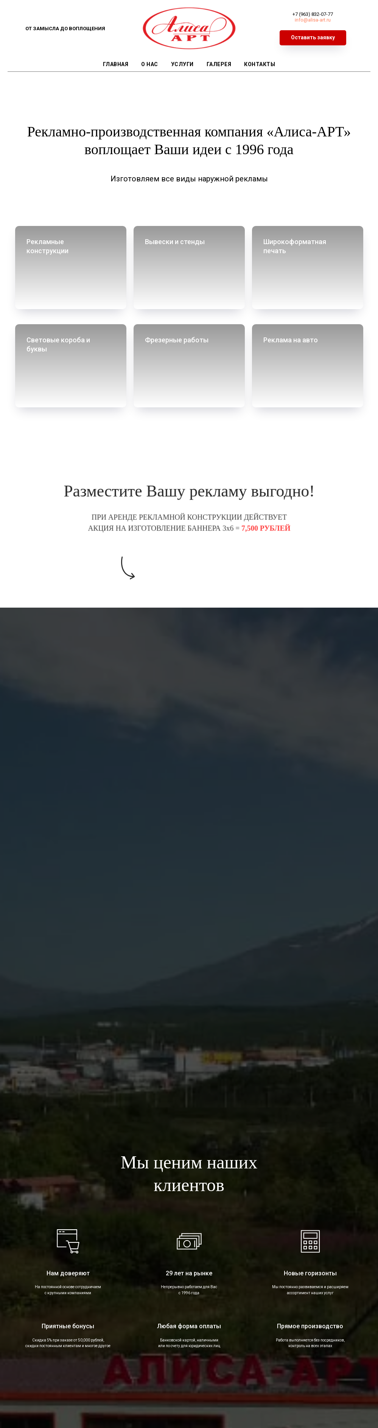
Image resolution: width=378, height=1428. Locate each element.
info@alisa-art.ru (313, 20)
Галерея (219, 64)
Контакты (259, 64)
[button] (313, 37)
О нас (149, 64)
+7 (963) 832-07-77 (312, 14)
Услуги (182, 64)
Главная (116, 64)
